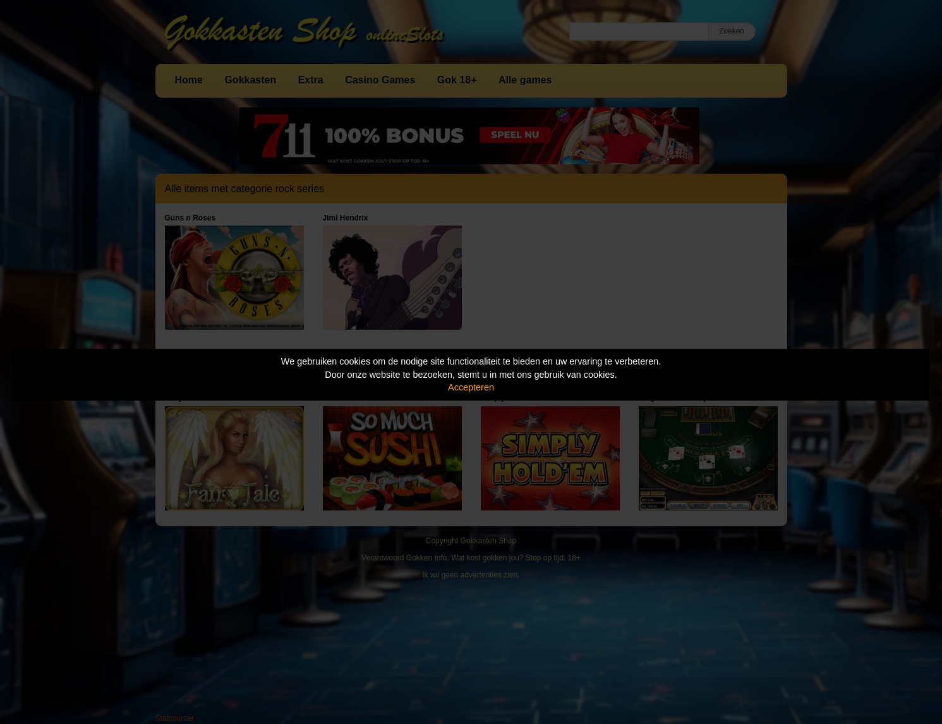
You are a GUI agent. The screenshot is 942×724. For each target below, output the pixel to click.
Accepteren (471, 387)
